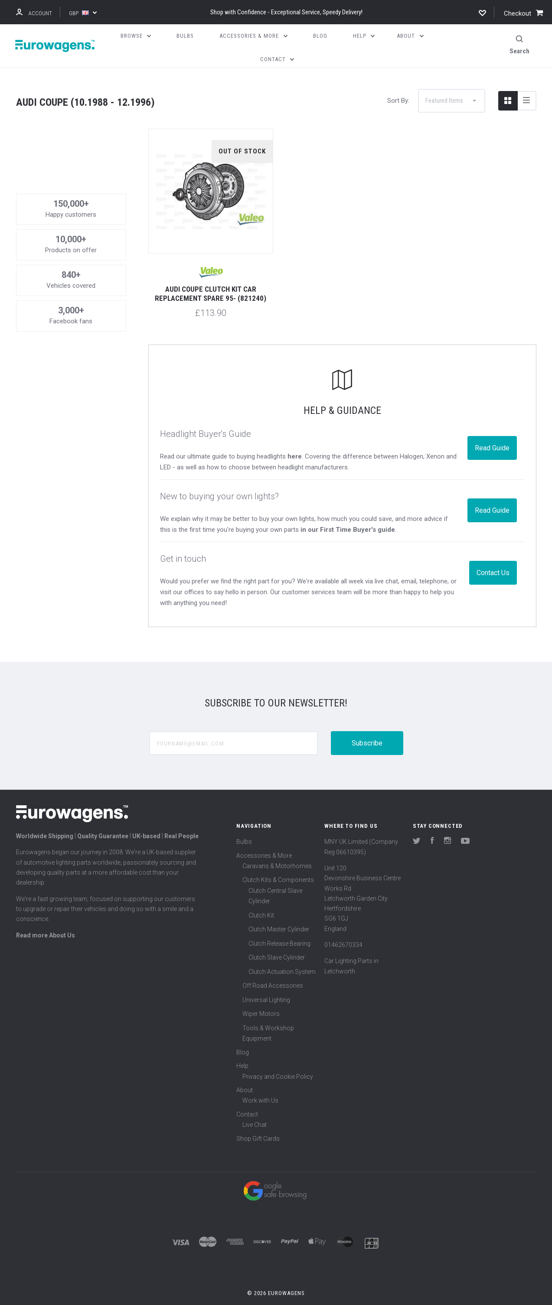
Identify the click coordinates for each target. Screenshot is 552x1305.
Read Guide (492, 433)
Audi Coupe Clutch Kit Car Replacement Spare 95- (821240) (210, 278)
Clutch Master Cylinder (278, 914)
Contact (247, 1099)
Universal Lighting (266, 984)
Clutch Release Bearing (279, 928)
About (244, 1074)
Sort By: (398, 85)
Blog (242, 1037)
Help (242, 1050)
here (294, 441)
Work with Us (260, 1085)
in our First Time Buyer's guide (347, 514)
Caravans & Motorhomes (277, 850)
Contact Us (493, 557)
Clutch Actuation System (282, 956)
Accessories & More (264, 840)
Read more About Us (45, 920)
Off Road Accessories (272, 970)
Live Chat (254, 1109)
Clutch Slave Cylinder (276, 942)
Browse (136, 36)
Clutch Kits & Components (278, 864)
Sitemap (276, 1293)
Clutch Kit (261, 900)
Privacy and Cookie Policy (277, 1061)
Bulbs (244, 826)
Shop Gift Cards (258, 1123)
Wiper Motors (261, 998)
